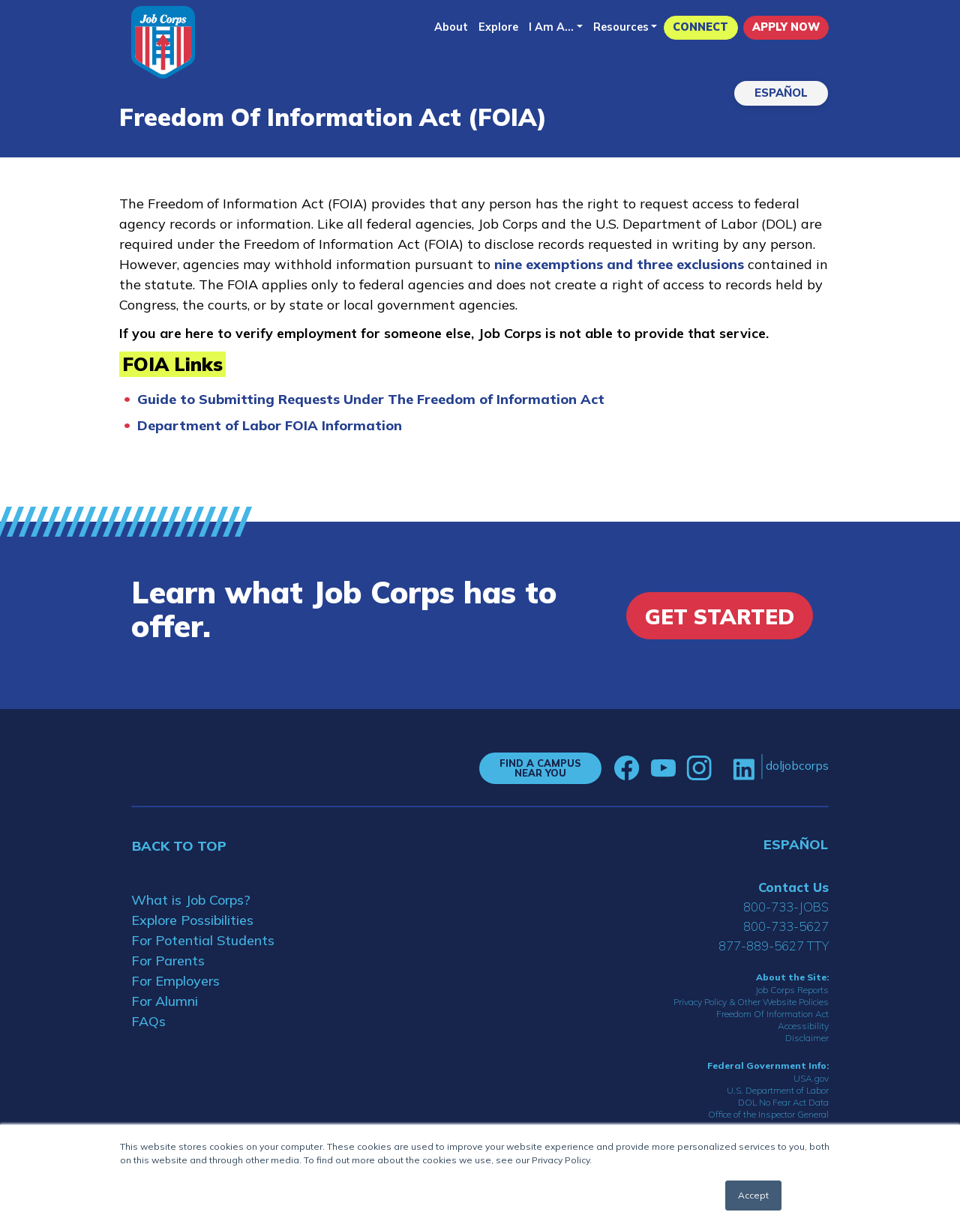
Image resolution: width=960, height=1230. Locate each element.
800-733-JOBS (786, 906)
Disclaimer (807, 1037)
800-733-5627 (786, 926)
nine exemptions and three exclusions (621, 264)
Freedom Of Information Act (772, 1013)
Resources (621, 27)
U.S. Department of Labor (778, 1090)
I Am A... (551, 27)
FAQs (148, 1021)
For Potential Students (202, 940)
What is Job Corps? (190, 899)
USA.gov (811, 1078)
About (451, 27)
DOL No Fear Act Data (783, 1102)
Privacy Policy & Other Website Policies (751, 1001)
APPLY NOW (786, 27)
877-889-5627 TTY (773, 945)
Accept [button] (753, 1195)
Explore (498, 27)
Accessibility (803, 1025)
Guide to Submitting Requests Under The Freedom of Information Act (370, 399)
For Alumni (164, 1001)
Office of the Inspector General (768, 1114)
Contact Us (793, 887)
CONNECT (700, 27)
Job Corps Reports (792, 989)
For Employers (175, 980)
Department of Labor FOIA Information (269, 425)
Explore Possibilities (192, 920)
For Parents (168, 960)
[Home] (163, 42)
